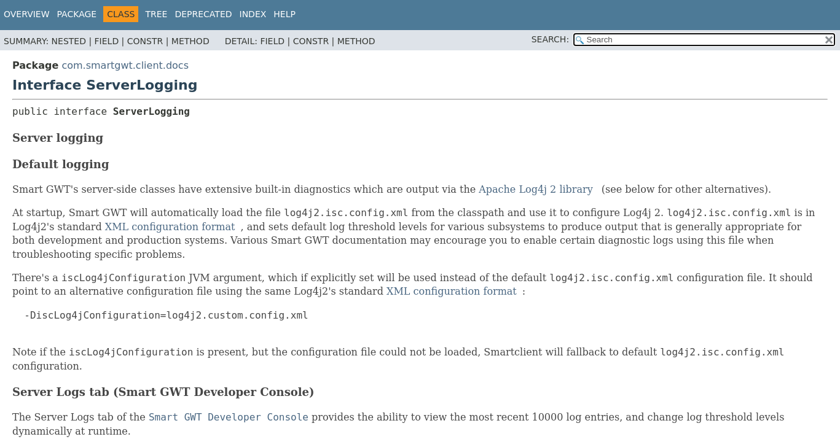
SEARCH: (550, 39)
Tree (156, 14)
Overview (27, 14)
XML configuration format (170, 227)
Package (77, 14)
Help (284, 14)
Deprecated (203, 14)
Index (253, 14)
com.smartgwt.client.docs (125, 65)
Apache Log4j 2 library (536, 189)
